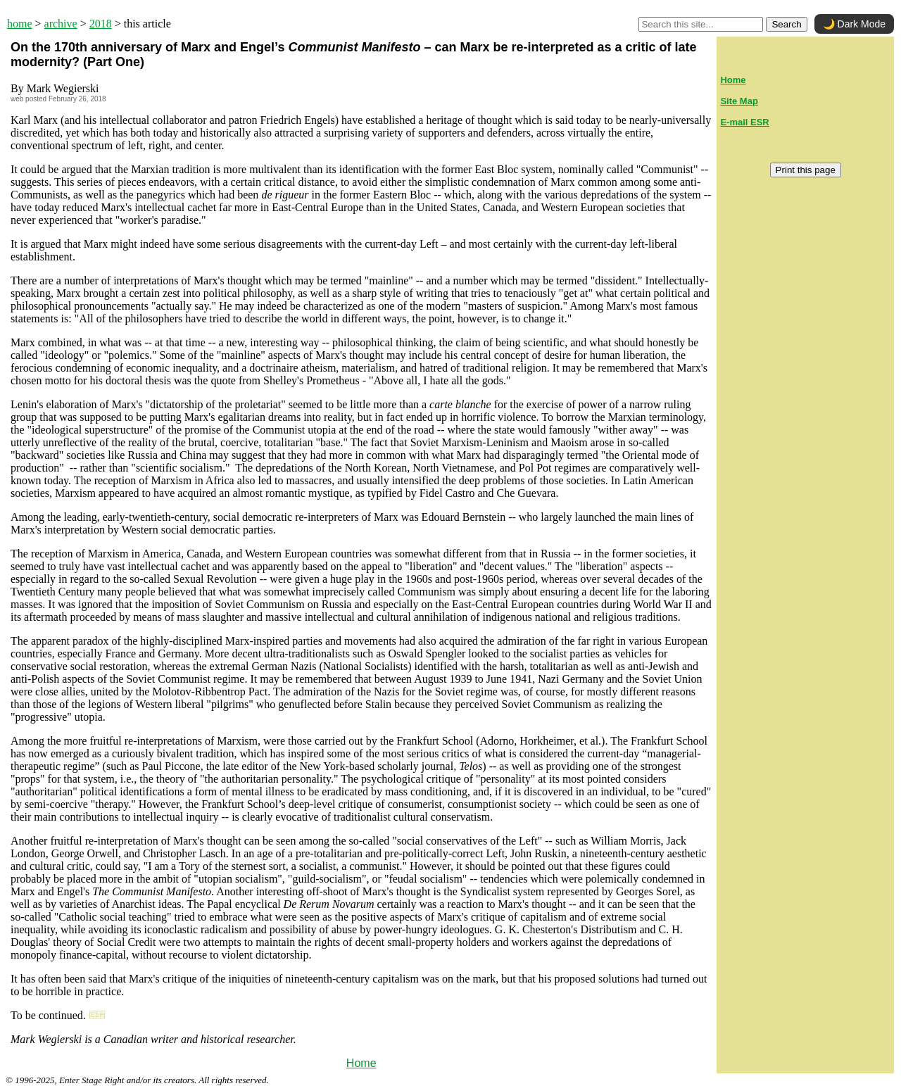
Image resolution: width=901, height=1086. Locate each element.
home (19, 24)
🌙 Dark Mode (854, 24)
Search (786, 24)
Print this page (806, 170)
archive (60, 24)
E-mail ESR (744, 122)
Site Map (738, 101)
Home (361, 1063)
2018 (100, 24)
